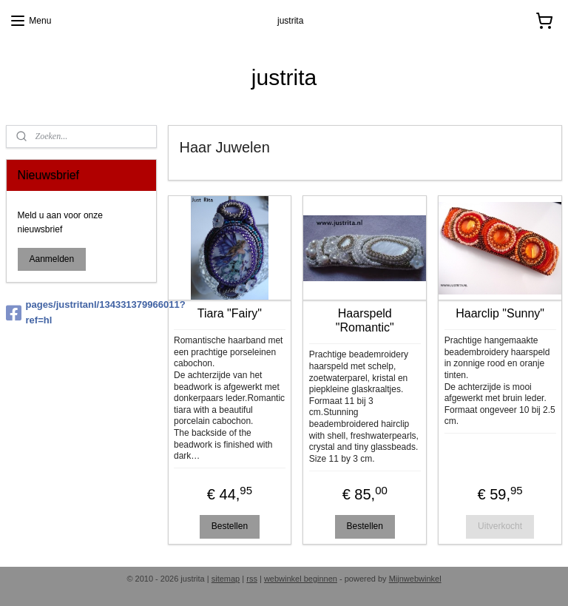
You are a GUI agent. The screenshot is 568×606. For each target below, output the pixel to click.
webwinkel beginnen (300, 578)
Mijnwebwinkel (415, 578)
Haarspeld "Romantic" (365, 319)
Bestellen (230, 526)
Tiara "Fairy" (229, 312)
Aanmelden (52, 259)
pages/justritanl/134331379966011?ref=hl (81, 312)
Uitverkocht (501, 526)
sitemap (226, 578)
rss (251, 578)
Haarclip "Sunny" (500, 312)
